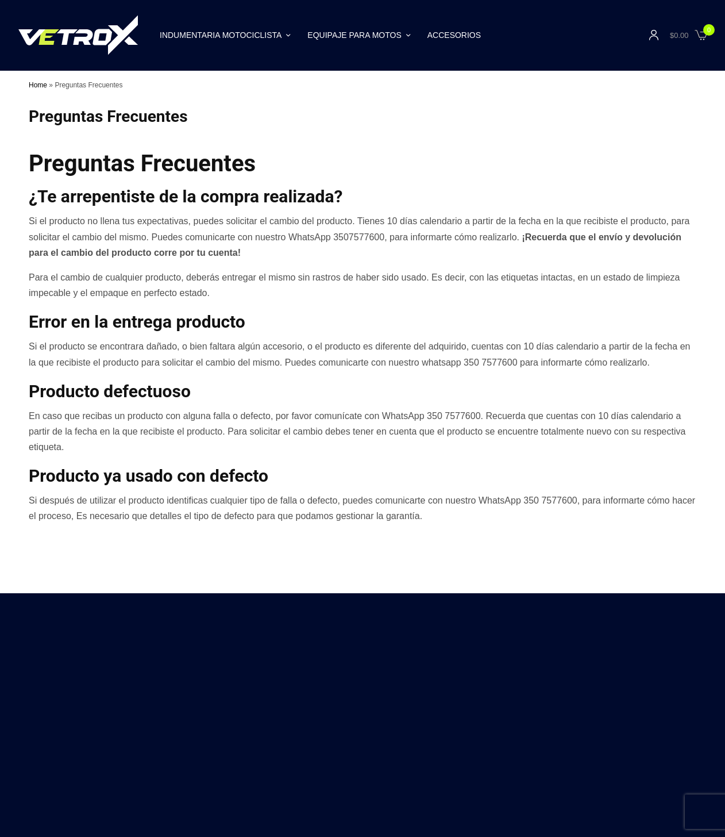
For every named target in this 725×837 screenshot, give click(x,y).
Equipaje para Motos (354, 35)
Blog (337, 722)
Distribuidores (184, 722)
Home (38, 85)
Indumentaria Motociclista (220, 35)
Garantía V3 (301, 722)
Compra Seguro (243, 722)
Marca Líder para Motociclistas (406, 722)
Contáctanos (66, 722)
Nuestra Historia (124, 722)
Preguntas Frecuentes (595, 722)
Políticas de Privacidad (508, 722)
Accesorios (454, 35)
